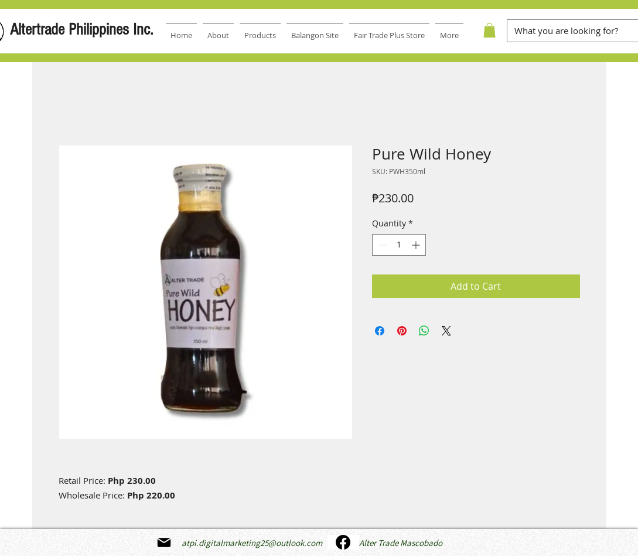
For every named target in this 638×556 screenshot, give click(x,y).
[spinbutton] (399, 245)
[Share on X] (446, 331)
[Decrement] (381, 245)
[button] (489, 30)
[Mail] (164, 542)
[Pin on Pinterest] (402, 331)
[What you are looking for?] (568, 31)
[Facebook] (343, 542)
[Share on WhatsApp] (424, 331)
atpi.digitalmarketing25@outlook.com (252, 542)
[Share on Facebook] (380, 331)
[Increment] (417, 245)
